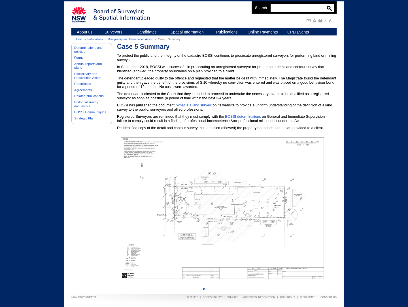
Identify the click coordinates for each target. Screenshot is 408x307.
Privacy (232, 297)
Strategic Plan (84, 118)
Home (78, 39)
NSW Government (83, 297)
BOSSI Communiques (90, 112)
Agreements (83, 90)
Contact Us (328, 297)
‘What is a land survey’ (193, 105)
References (82, 83)
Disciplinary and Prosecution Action (130, 39)
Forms (79, 57)
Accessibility (212, 297)
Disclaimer (308, 297)
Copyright (287, 297)
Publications (95, 39)
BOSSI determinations (243, 116)
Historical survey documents (86, 104)
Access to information (258, 297)
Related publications (89, 96)
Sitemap (192, 297)
